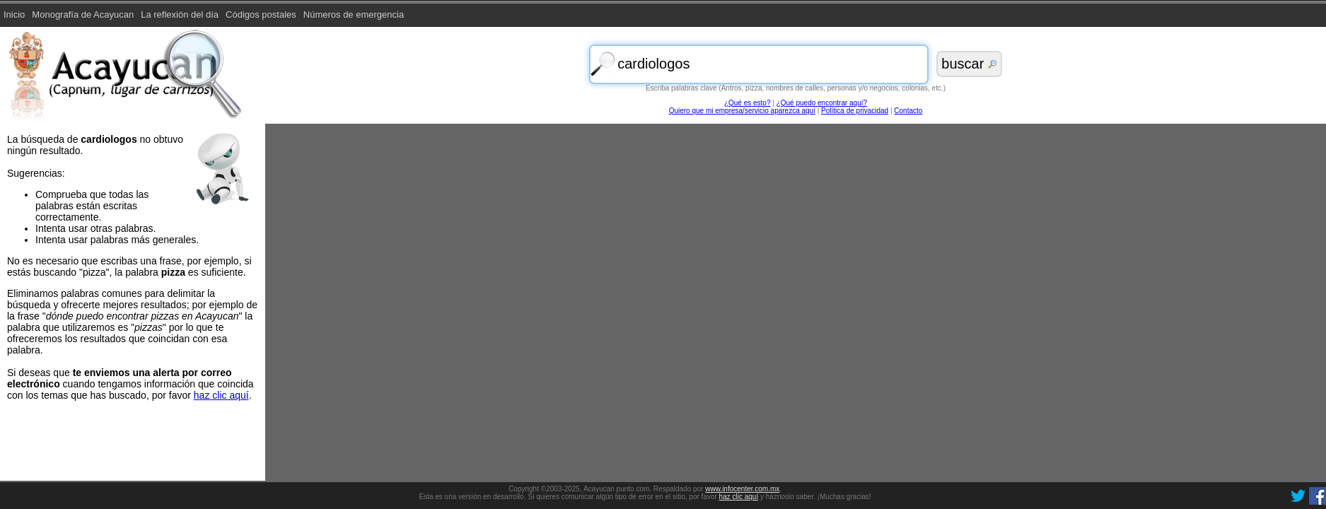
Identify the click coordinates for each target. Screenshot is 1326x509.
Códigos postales (261, 14)
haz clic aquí (739, 497)
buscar (969, 63)
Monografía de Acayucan (83, 14)
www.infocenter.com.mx (742, 489)
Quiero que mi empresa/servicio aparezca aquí (742, 111)
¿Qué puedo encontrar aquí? (822, 103)
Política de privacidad (854, 111)
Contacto (908, 111)
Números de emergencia (353, 14)
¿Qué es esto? (747, 103)
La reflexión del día (180, 14)
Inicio (14, 14)
